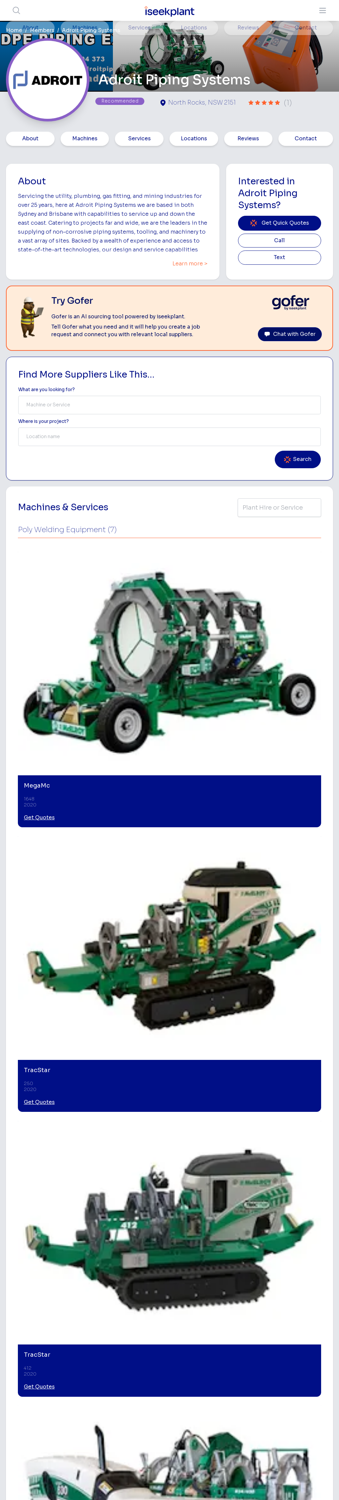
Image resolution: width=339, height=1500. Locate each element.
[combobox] (169, 405)
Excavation (204, 1431)
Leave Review (72, 1047)
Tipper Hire (258, 1356)
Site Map (277, 1485)
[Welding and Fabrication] (209, 1210)
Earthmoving (260, 1336)
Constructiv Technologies (148, 1401)
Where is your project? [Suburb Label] (43, 421)
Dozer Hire (204, 1379)
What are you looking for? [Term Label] (46, 389)
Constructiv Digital (146, 1385)
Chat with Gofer (289, 334)
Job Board (303, 1319)
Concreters (259, 1377)
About (30, 138)
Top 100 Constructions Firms (308, 1352)
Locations (194, 138)
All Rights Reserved (236, 1485)
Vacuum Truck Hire (257, 1407)
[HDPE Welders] (128, 1210)
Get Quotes (39, 648)
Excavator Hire (208, 1389)
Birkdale (24, 1113)
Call (279, 240)
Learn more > (190, 263)
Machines (84, 138)
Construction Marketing (306, 1394)
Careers (142, 1425)
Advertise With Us (153, 1371)
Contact (306, 138)
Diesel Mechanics (258, 1391)
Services (139, 138)
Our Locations (149, 1361)
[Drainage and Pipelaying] (291, 1210)
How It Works (148, 1340)
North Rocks (70, 1113)
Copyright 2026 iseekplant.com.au (166, 1485)
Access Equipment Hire (209, 1338)
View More (45, 674)
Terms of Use (63, 1485)
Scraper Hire (260, 1346)
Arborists (256, 1367)
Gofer (139, 1415)
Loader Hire (259, 1325)
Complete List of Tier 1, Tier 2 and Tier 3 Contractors (312, 1374)
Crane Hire (204, 1368)
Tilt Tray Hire (205, 1421)
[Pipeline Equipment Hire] (46, 1210)
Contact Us (146, 1435)
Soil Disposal (256, 1440)
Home (14, 30)
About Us (143, 1330)
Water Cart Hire (209, 1400)
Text (279, 257)
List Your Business (46, 1374)
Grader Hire (205, 1410)
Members (42, 30)
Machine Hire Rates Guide (306, 1333)
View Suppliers (150, 1350)
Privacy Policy (102, 1485)
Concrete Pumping (203, 1355)
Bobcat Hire (205, 1325)
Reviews (248, 138)
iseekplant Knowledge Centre (305, 1413)
